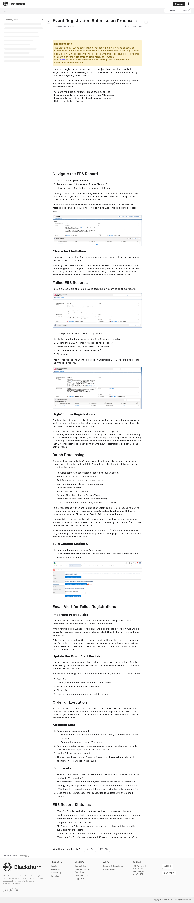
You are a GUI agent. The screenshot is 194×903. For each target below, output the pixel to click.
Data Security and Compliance (83, 870)
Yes (90, 849)
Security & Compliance (113, 866)
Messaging (56, 873)
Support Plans (81, 879)
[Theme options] (189, 4)
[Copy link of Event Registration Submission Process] (137, 21)
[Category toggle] (48, 21)
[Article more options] (140, 34)
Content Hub (80, 866)
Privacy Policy (109, 869)
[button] (177, 10)
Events (54, 866)
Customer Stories (83, 875)
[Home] (5, 11)
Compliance (56, 876)
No (104, 849)
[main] (97, 436)
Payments (55, 869)
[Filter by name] (24, 19)
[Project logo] (14, 3)
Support (179, 4)
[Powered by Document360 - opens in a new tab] (16, 855)
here (62, 59)
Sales (167, 866)
